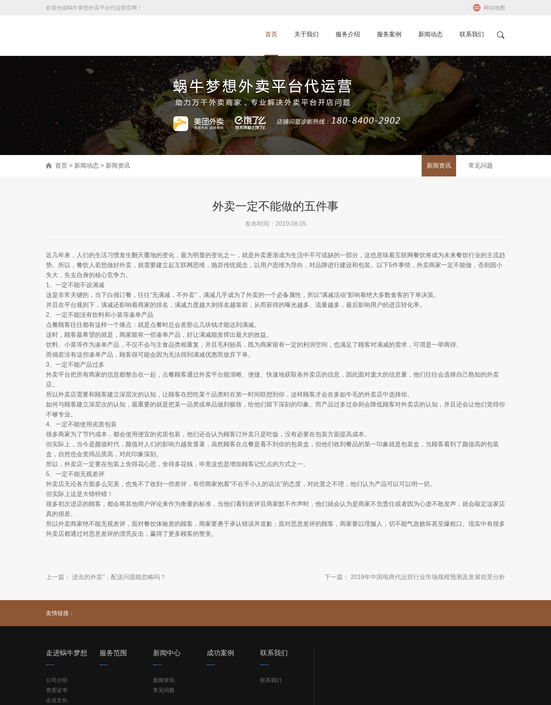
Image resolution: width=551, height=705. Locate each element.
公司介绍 (56, 680)
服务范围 (113, 653)
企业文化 (56, 700)
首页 (61, 165)
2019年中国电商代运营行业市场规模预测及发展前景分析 (427, 577)
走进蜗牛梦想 (66, 653)
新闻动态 (86, 165)
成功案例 (220, 653)
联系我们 (274, 653)
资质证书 (56, 690)
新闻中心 (167, 653)
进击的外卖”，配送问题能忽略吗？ (119, 577)
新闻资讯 (439, 165)
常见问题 (480, 165)
